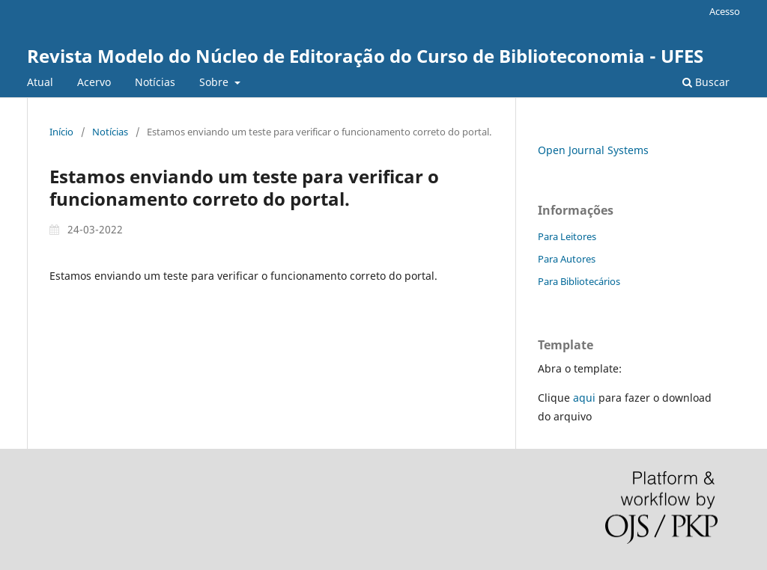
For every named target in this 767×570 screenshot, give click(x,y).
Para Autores (566, 259)
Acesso (724, 11)
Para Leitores (567, 236)
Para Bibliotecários (579, 281)
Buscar (706, 82)
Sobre (215, 82)
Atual (40, 82)
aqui (584, 397)
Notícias (155, 82)
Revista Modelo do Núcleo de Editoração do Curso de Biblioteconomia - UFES (365, 55)
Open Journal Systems (593, 150)
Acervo (94, 82)
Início (61, 131)
